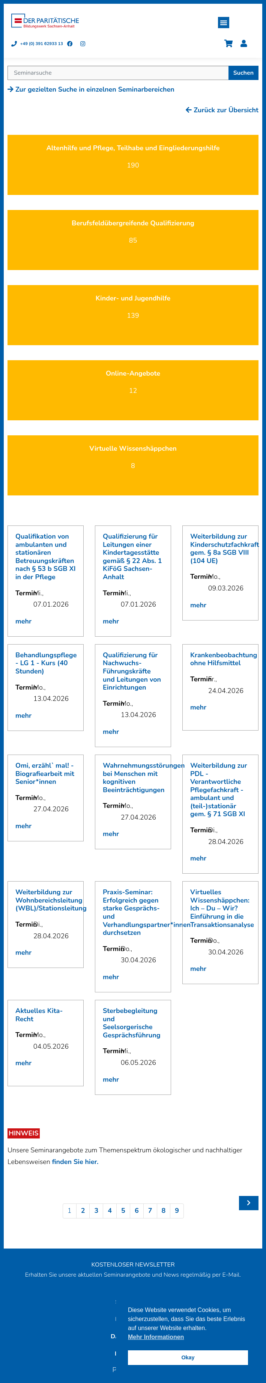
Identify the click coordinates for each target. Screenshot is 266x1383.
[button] (223, 22)
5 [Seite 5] (123, 1210)
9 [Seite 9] (177, 1210)
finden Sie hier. (75, 1161)
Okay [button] (187, 1357)
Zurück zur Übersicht (222, 110)
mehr (23, 621)
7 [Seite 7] (150, 1210)
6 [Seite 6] (137, 1210)
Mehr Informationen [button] (156, 1337)
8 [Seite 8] (164, 1210)
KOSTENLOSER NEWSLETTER (132, 1265)
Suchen (243, 73)
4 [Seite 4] (110, 1210)
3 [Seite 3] (96, 1210)
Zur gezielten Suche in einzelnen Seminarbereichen (91, 89)
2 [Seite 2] (83, 1210)
